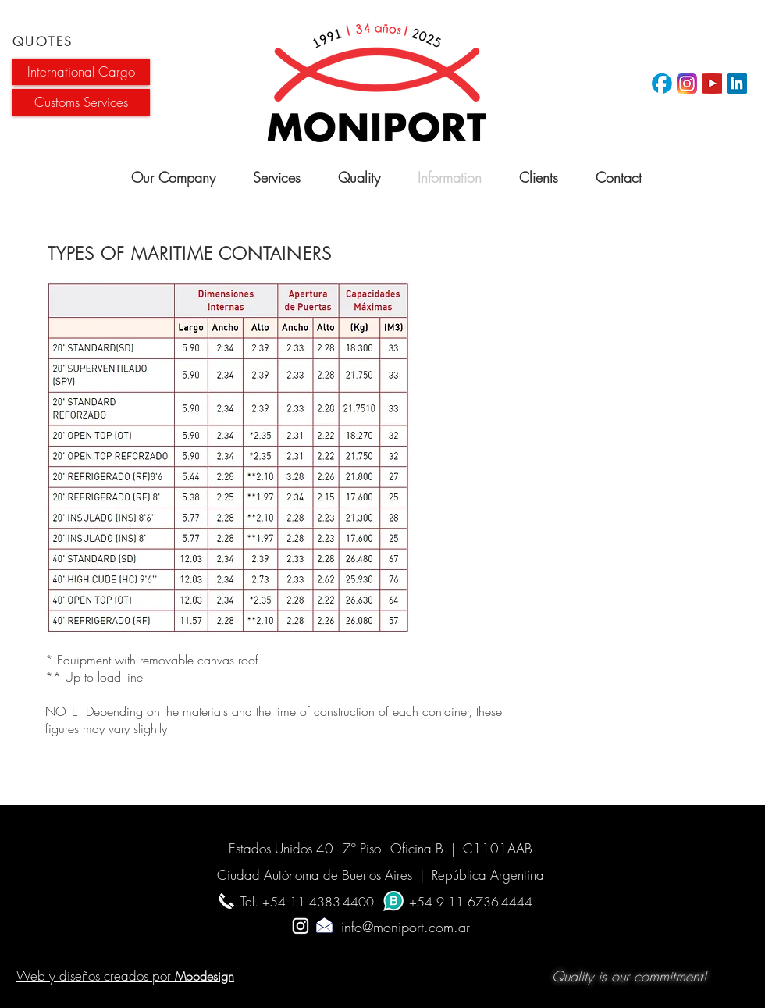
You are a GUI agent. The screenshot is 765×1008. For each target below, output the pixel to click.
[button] (81, 72)
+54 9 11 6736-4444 (470, 901)
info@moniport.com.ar (382, 926)
